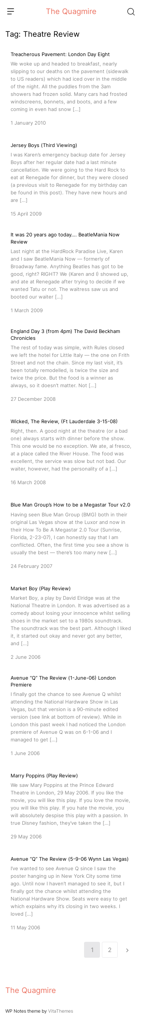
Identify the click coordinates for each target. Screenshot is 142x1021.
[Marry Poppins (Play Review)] (71, 805)
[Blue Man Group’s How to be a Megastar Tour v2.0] (71, 534)
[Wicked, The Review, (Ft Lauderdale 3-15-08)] (71, 451)
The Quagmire (71, 11)
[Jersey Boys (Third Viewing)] (71, 179)
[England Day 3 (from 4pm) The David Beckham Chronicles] (71, 365)
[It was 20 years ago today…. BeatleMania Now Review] (71, 272)
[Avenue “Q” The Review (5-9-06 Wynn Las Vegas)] (71, 892)
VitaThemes (60, 1011)
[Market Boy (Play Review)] (71, 622)
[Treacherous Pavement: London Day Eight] (71, 88)
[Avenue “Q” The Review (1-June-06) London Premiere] (71, 715)
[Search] (130, 11)
